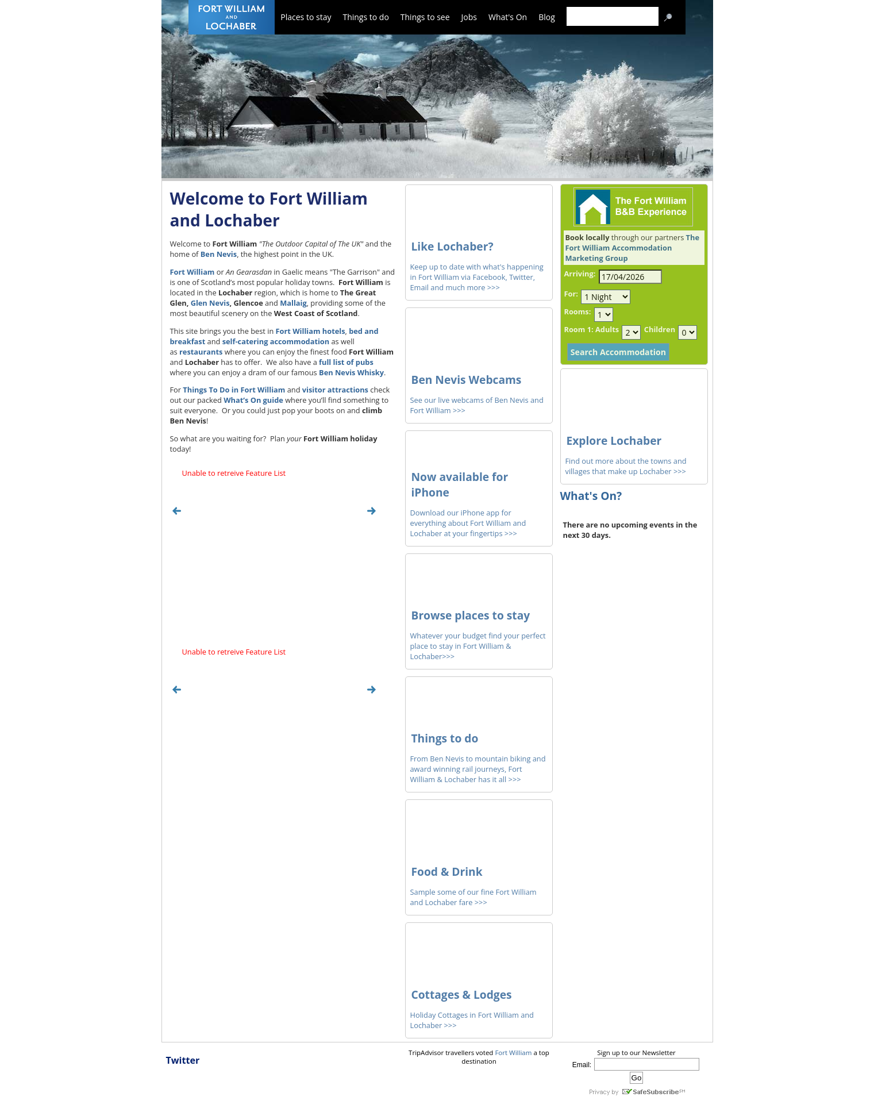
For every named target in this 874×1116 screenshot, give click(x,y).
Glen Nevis (210, 303)
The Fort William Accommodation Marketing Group (632, 247)
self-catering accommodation (276, 341)
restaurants (200, 352)
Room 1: (579, 329)
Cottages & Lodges (461, 994)
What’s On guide (253, 400)
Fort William (192, 272)
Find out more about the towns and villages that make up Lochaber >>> (626, 466)
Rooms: (577, 311)
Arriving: (580, 273)
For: (571, 293)
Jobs (469, 16)
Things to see (425, 16)
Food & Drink (447, 871)
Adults (607, 329)
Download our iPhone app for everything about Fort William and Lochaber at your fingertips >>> (468, 522)
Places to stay (305, 16)
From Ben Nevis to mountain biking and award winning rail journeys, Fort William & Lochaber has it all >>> (478, 768)
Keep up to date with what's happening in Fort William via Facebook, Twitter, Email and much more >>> (477, 277)
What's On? (591, 495)
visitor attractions (335, 389)
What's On (507, 16)
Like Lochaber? (452, 246)
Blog (546, 16)
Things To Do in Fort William (234, 389)
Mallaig (293, 303)
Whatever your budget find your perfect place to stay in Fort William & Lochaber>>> (478, 645)
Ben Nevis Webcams (466, 379)
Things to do (365, 16)
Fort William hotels (310, 331)
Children (659, 329)
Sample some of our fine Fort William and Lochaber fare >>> (473, 897)
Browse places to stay (470, 615)
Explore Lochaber (614, 440)
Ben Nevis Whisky (351, 372)
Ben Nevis (219, 254)
